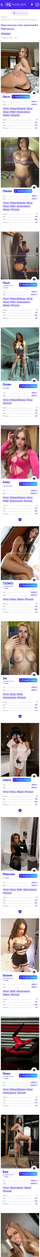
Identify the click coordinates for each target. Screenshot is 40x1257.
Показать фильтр (20, 13)
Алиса (7, 483)
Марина (7, 191)
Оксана (7, 385)
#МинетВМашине (17, 108)
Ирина (10, 1075)
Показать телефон (21, 96)
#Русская (15, 209)
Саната (7, 780)
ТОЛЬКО (10, 585)
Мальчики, (9, 875)
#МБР (13, 112)
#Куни (29, 108)
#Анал (6, 112)
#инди (6, 108)
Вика (10, 1174)
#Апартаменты (23, 112)
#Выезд (6, 115)
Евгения (10, 977)
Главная (4, 17)
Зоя (10, 680)
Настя (6, 96)
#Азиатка (15, 115)
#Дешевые (5, 33)
